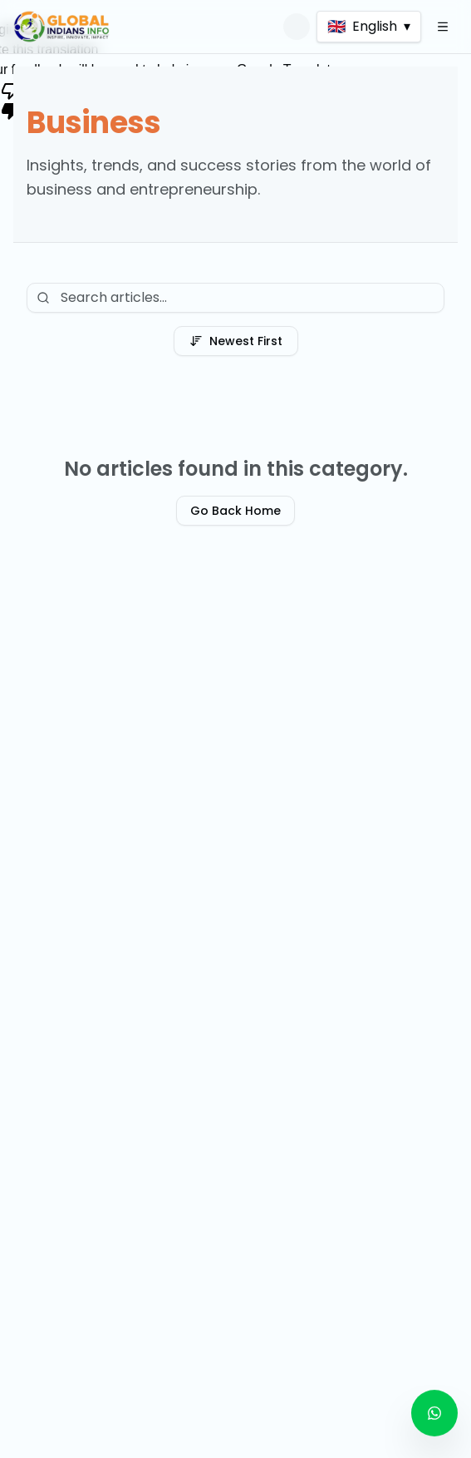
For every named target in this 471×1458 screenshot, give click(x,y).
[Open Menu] (443, 27)
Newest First (235, 341)
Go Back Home (235, 510)
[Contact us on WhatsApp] (434, 1413)
